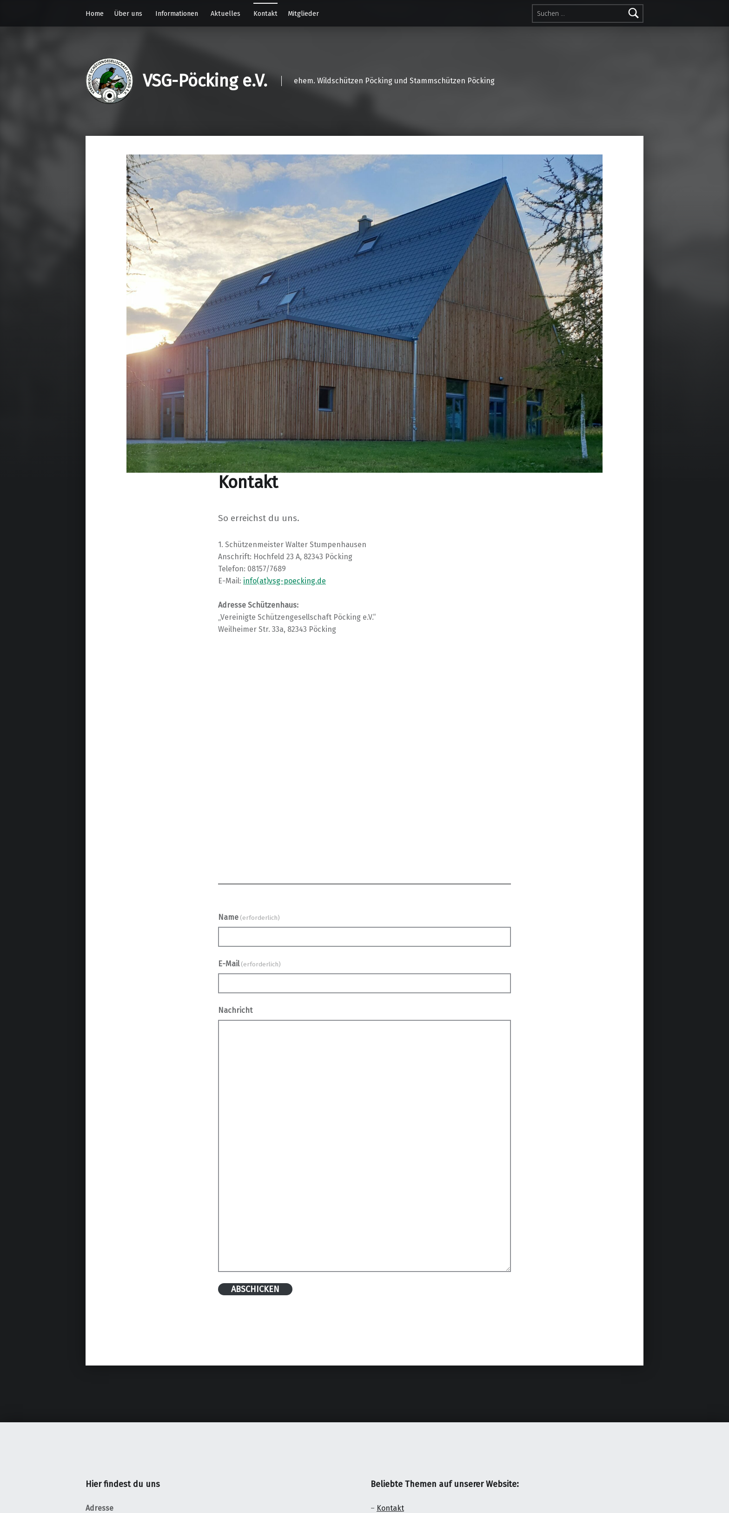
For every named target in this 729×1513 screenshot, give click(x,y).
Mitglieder (303, 13)
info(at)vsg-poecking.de (284, 580)
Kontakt (265, 13)
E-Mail (249, 963)
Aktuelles (225, 13)
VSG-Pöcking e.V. (205, 81)
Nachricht (235, 1010)
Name (249, 917)
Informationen (176, 13)
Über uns (128, 13)
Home (95, 13)
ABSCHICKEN (255, 1289)
